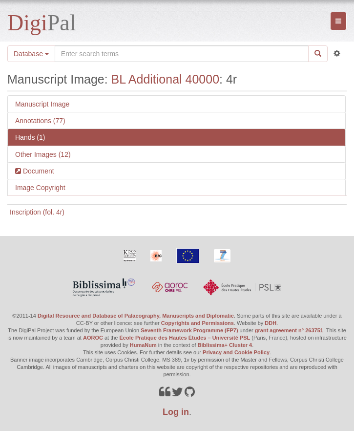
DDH (270, 323)
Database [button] (31, 54)
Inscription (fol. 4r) (37, 212)
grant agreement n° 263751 (289, 330)
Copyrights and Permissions (197, 323)
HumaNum (143, 345)
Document (37, 171)
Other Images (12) (43, 154)
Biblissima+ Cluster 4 (225, 345)
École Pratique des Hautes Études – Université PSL (185, 338)
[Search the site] (182, 53)
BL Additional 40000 (165, 79)
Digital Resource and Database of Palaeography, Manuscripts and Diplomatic (136, 316)
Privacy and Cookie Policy (236, 352)
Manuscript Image (42, 104)
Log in (176, 412)
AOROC (93, 338)
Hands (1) (30, 137)
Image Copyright (40, 188)
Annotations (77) (40, 121)
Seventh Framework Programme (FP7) (189, 330)
